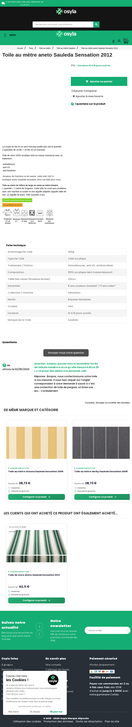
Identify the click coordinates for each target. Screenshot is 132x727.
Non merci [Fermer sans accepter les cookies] (13, 712)
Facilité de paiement (105, 677)
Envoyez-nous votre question (66, 352)
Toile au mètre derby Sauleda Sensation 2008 (101, 471)
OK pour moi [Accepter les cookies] (56, 712)
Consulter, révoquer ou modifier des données (107, 402)
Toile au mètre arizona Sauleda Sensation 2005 (35, 471)
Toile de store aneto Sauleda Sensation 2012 (34, 574)
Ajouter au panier (99, 81)
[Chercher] (96, 24)
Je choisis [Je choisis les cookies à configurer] (35, 712)
